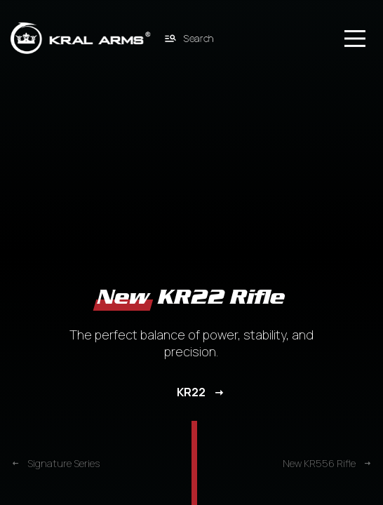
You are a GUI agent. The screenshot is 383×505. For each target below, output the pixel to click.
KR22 (191, 392)
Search (189, 38)
